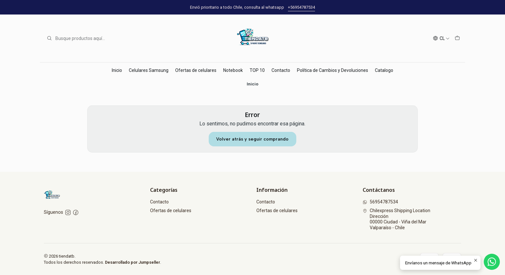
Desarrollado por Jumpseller (132, 262)
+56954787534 (301, 7)
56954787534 (380, 201)
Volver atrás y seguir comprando (252, 139)
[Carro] (457, 38)
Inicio (117, 70)
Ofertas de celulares (195, 70)
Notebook (233, 70)
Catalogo (384, 70)
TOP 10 (257, 70)
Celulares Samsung (148, 70)
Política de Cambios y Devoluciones (332, 70)
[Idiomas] (441, 38)
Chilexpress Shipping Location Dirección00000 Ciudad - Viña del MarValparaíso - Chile (396, 219)
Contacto (281, 70)
